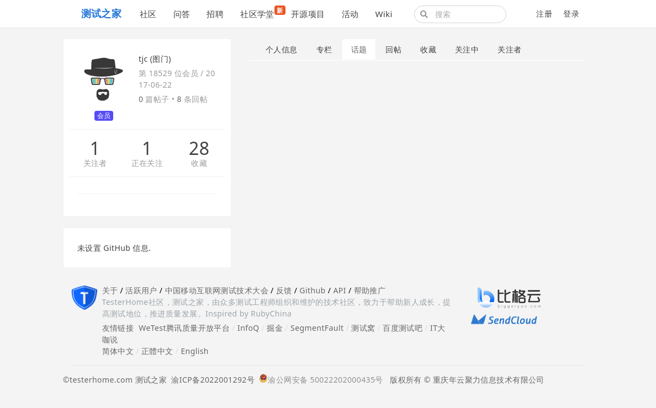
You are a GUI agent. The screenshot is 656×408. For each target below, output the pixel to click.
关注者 (95, 163)
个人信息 (282, 49)
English (195, 351)
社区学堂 (261, 12)
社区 (148, 13)
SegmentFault (316, 328)
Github (312, 290)
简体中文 (118, 351)
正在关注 (147, 163)
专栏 (324, 49)
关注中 (467, 49)
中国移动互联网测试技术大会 (216, 290)
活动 (350, 13)
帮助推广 (370, 290)
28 (199, 148)
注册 (544, 13)
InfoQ (248, 328)
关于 (110, 290)
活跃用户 (141, 290)
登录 (571, 13)
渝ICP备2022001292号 (211, 379)
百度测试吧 (402, 328)
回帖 (393, 49)
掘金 (275, 328)
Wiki (383, 13)
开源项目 (308, 13)
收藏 (199, 163)
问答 (182, 13)
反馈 (284, 290)
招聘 (215, 13)
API (339, 290)
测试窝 (363, 328)
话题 (359, 49)
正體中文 (157, 351)
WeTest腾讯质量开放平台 (184, 328)
